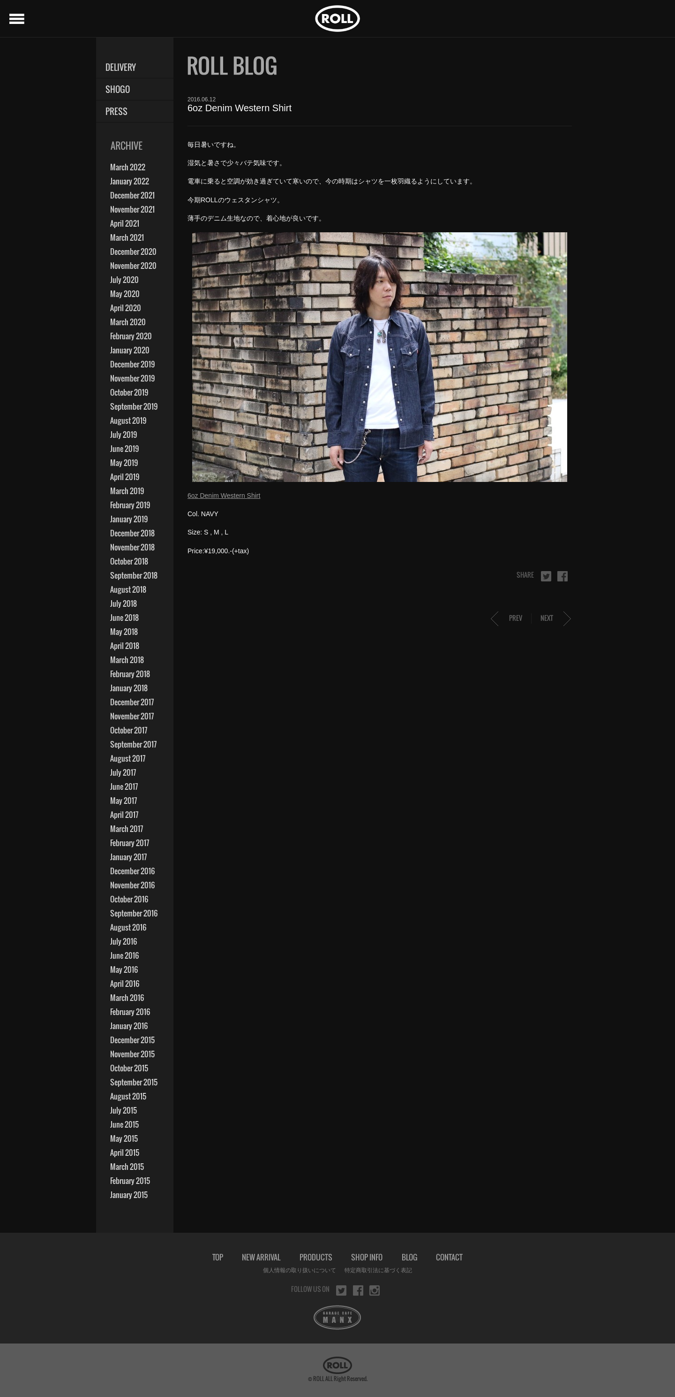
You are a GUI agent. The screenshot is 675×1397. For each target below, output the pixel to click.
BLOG (409, 1257)
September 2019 (134, 406)
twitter (546, 576)
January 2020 (130, 350)
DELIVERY (120, 67)
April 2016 (124, 983)
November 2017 (132, 716)
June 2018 (124, 617)
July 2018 (123, 603)
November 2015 (132, 1054)
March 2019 (127, 490)
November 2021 (132, 209)
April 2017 (124, 814)
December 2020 (133, 251)
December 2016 (132, 871)
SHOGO (117, 89)
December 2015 (132, 1040)
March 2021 (127, 237)
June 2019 (124, 448)
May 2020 (125, 293)
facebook (562, 576)
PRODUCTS (316, 1257)
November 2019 (132, 378)
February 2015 (130, 1180)
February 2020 (131, 336)
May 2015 (124, 1138)
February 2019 (130, 505)
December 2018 (132, 533)
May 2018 (124, 631)
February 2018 (130, 673)
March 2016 (127, 997)
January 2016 (129, 1025)
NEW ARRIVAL (261, 1257)
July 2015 (123, 1110)
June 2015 (124, 1124)
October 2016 (129, 899)
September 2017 (133, 744)
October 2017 (128, 730)
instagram (374, 1290)
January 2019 (129, 519)
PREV (515, 618)
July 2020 (124, 279)
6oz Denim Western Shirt (224, 495)
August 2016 (128, 927)
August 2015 (128, 1096)
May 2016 (124, 969)
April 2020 (125, 307)
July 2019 (123, 434)
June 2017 (124, 786)
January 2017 (128, 857)
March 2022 (127, 167)
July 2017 (123, 772)
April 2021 (124, 223)
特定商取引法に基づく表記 (378, 1270)
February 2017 (129, 842)
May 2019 (124, 462)
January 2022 (129, 181)
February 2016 (130, 1011)
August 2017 (127, 758)
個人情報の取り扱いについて (299, 1270)
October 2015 (129, 1068)
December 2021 (132, 195)
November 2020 (133, 265)
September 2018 (134, 575)
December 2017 (132, 702)
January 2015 (129, 1194)
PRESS (116, 111)
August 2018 (128, 589)
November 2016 (132, 885)
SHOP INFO (366, 1257)
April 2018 (124, 645)
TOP (217, 1257)
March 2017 (126, 828)
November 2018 (132, 547)
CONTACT (449, 1257)
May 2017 (123, 800)
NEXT (546, 618)
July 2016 (123, 941)
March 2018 (127, 659)
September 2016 (134, 913)
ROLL (337, 18)
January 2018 (129, 688)
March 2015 (127, 1166)
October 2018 (129, 561)
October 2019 (129, 392)
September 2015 (134, 1082)
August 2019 (128, 420)
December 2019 (132, 364)
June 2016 (124, 955)
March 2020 (128, 322)
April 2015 (124, 1152)
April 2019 (124, 476)
